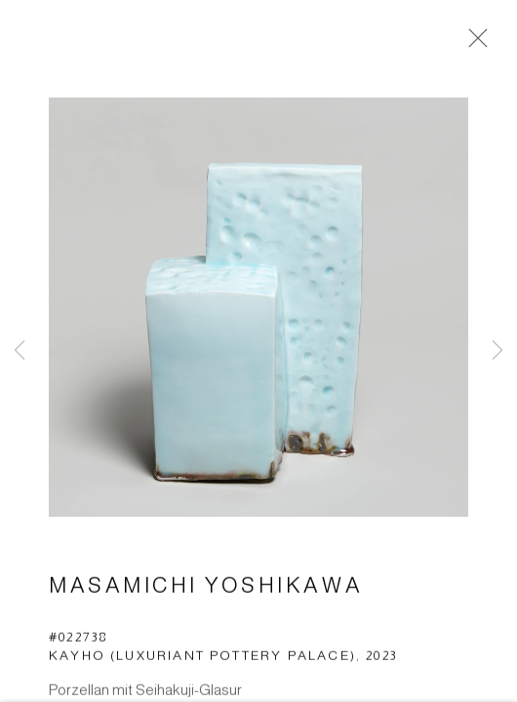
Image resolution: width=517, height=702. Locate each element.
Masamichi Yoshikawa (206, 586)
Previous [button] (19, 351)
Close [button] (473, 43)
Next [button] (497, 351)
